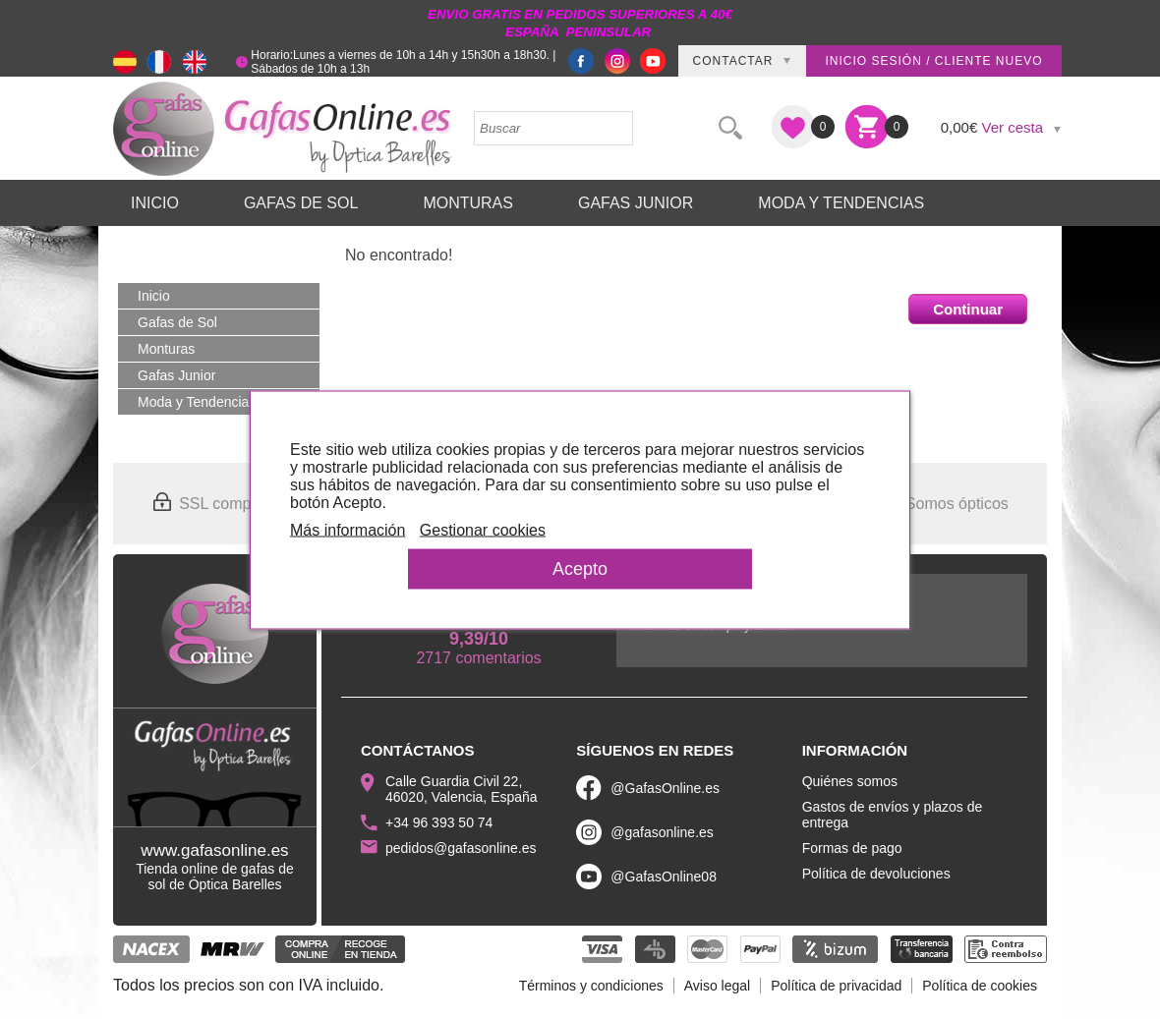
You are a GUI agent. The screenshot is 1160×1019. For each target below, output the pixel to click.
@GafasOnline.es (665, 788)
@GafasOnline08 (663, 876)
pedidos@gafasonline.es (461, 848)
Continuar (968, 309)
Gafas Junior (635, 203)
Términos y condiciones (591, 985)
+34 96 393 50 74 (439, 822)
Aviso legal (717, 985)
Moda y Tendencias (841, 203)
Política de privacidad (836, 985)
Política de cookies (979, 985)
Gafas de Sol (301, 203)
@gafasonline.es (662, 832)
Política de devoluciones (876, 873)
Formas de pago (852, 848)
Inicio (155, 203)
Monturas (468, 203)
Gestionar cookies (483, 529)
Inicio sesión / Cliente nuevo (933, 61)
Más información (347, 529)
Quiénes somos (850, 781)
